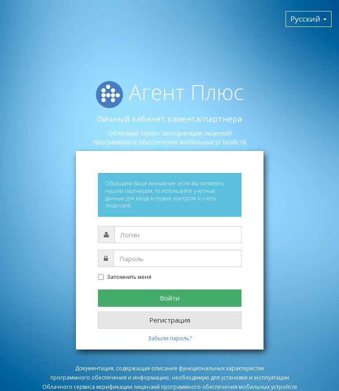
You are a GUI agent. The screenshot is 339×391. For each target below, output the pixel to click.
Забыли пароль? (170, 338)
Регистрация (169, 320)
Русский (308, 19)
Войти (170, 297)
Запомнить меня (124, 277)
